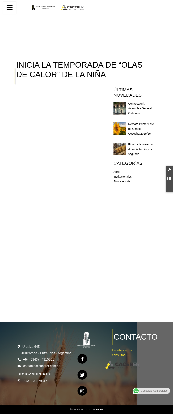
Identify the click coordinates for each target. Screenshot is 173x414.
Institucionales (122, 176)
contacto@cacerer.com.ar (41, 366)
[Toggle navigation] (9, 8)
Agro (116, 171)
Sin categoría (121, 181)
